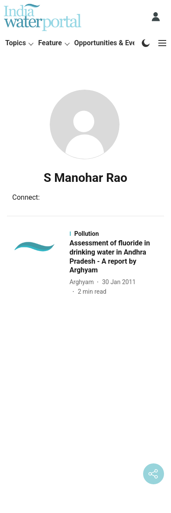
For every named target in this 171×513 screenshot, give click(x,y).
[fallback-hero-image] (37, 263)
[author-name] (83, 282)
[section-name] (117, 233)
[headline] (117, 257)
